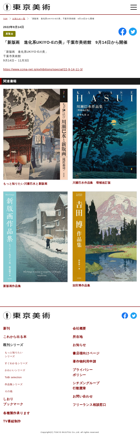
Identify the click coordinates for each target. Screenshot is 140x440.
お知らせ (79, 345)
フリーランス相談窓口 (89, 404)
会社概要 (79, 328)
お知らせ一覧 (18, 18)
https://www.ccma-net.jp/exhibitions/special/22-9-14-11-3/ (43, 69)
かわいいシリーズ (15, 370)
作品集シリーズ (14, 384)
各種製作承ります (16, 413)
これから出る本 (15, 336)
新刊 (6, 328)
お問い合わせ (83, 396)
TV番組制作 (12, 421)
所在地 (78, 336)
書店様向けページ (86, 353)
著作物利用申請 (84, 361)
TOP (5, 18)
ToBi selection (13, 377)
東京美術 (26, 7)
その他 (8, 391)
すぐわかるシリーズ (16, 363)
